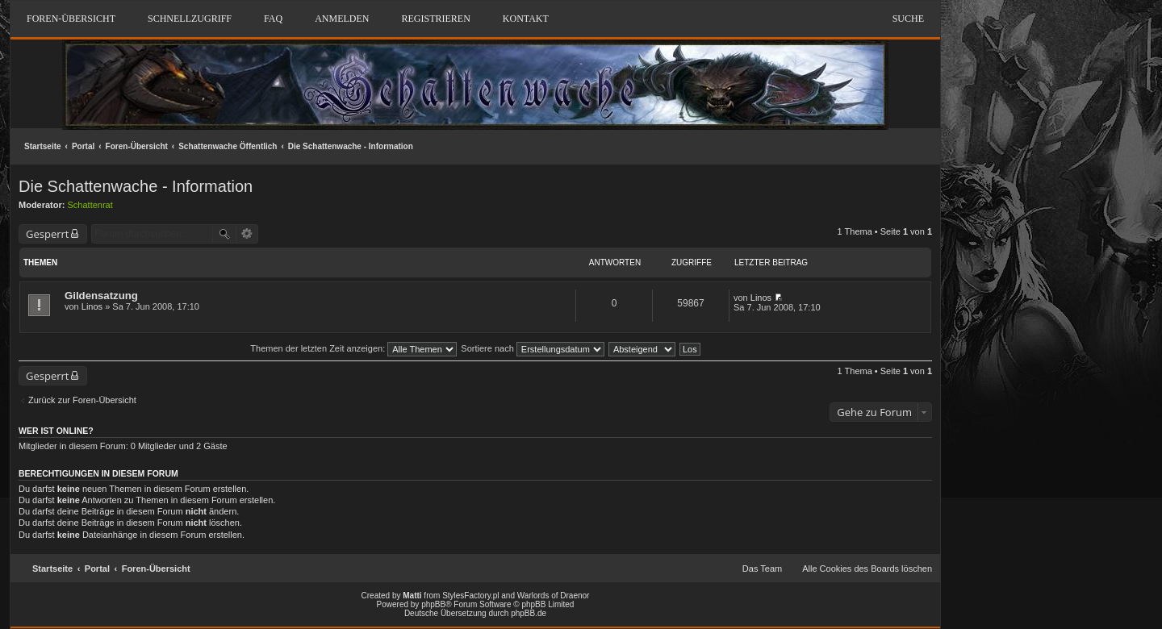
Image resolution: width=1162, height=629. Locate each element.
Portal (83, 146)
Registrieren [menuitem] (435, 18)
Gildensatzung (101, 296)
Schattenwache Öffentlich (227, 146)
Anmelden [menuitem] (342, 18)
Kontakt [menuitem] (526, 18)
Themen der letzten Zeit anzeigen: (353, 348)
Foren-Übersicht (137, 146)
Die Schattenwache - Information (350, 146)
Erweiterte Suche (247, 234)
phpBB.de (528, 613)
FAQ (273, 18)
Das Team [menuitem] (762, 568)
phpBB (433, 604)
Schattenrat (90, 205)
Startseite (42, 146)
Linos (92, 306)
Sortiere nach (532, 348)
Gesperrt (47, 234)
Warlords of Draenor (553, 595)
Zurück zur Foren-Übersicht (82, 400)
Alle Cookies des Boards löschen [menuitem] (867, 568)
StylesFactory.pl (470, 595)
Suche (908, 18)
